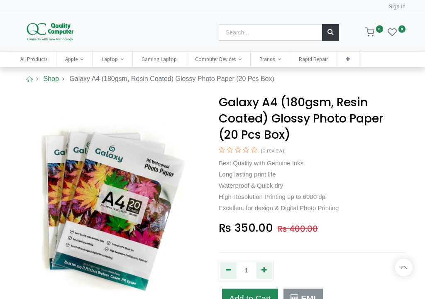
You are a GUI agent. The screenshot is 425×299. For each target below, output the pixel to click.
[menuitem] (42, 59)
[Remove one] (228, 270)
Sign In (397, 6)
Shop (51, 78)
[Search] (330, 32)
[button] (356, 59)
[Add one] (264, 270)
